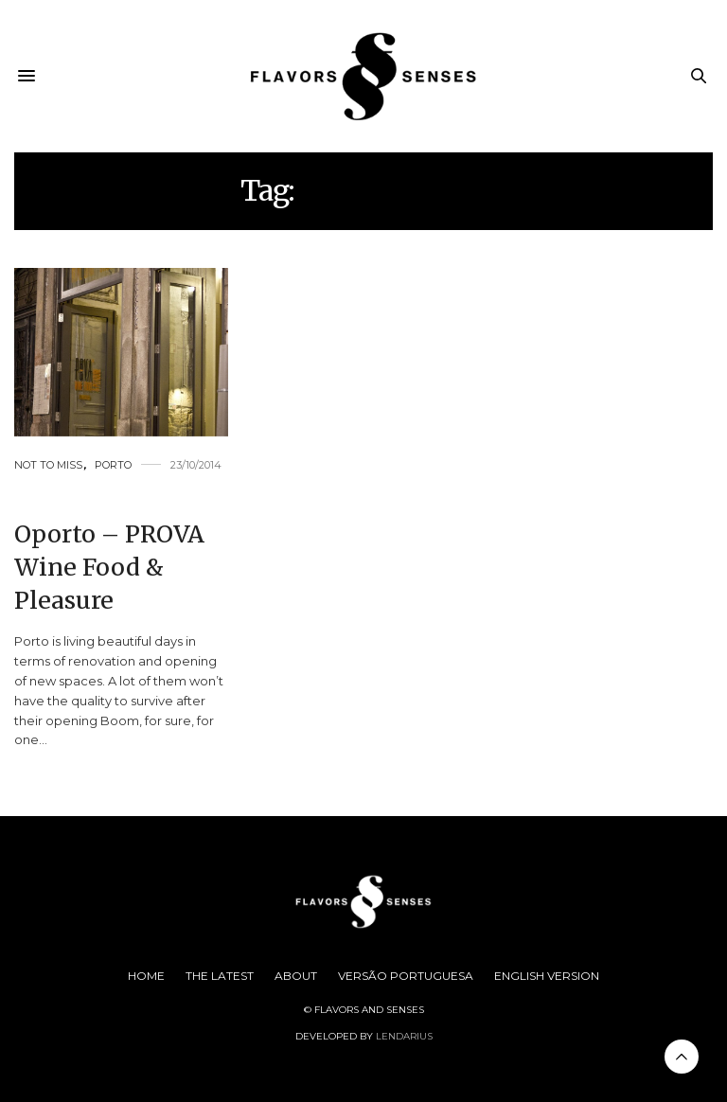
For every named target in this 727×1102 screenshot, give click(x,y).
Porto (113, 465)
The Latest (220, 976)
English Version (546, 976)
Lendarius (404, 1036)
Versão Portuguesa (405, 976)
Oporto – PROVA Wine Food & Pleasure (109, 567)
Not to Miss (48, 465)
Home (146, 976)
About (296, 976)
